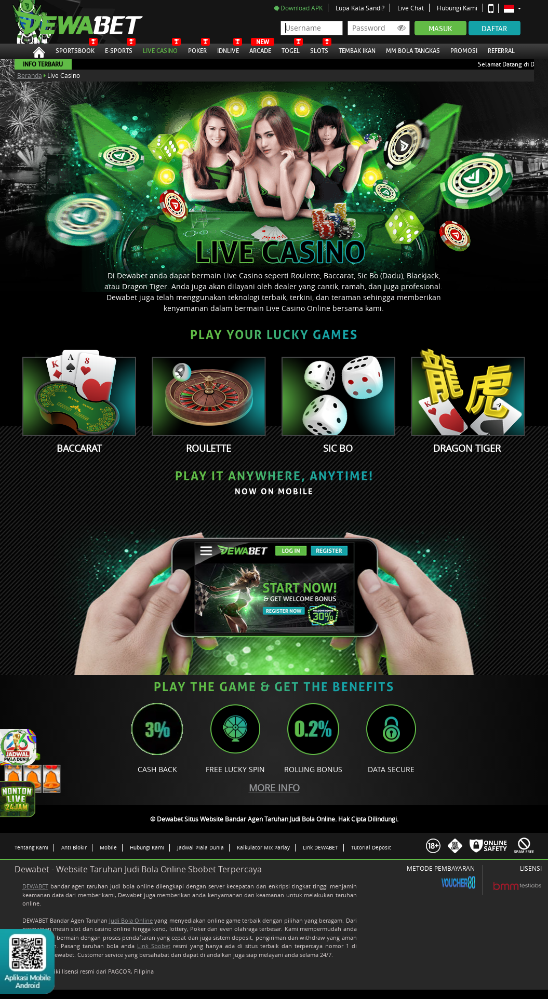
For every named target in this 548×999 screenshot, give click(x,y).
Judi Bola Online (131, 920)
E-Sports (119, 49)
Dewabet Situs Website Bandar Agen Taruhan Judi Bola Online (68, 22)
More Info (274, 787)
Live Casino (160, 49)
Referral (501, 51)
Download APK (298, 8)
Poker (197, 49)
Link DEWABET (320, 847)
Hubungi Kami (457, 8)
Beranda (29, 75)
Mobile (108, 847)
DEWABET (35, 886)
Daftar (494, 28)
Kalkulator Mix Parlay (263, 847)
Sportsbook (75, 49)
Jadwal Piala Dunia (200, 847)
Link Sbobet (153, 946)
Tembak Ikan (357, 49)
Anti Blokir (74, 847)
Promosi (464, 49)
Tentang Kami (31, 847)
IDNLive (228, 49)
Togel (290, 49)
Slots (319, 49)
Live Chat (410, 8)
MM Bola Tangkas (413, 49)
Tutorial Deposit (371, 847)
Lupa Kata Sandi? (360, 8)
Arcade (260, 49)
